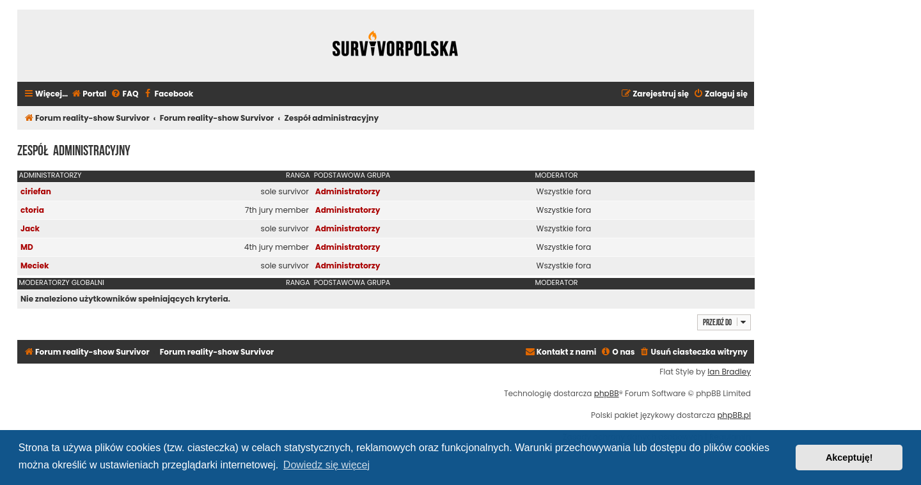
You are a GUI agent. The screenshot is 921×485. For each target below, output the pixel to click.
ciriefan (35, 191)
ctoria (32, 209)
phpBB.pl (734, 415)
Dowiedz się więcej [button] (326, 464)
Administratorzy (50, 175)
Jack (30, 228)
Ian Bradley (729, 372)
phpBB (606, 394)
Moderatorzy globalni (62, 282)
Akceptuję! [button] (849, 457)
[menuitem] (88, 94)
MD (26, 247)
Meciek (34, 265)
